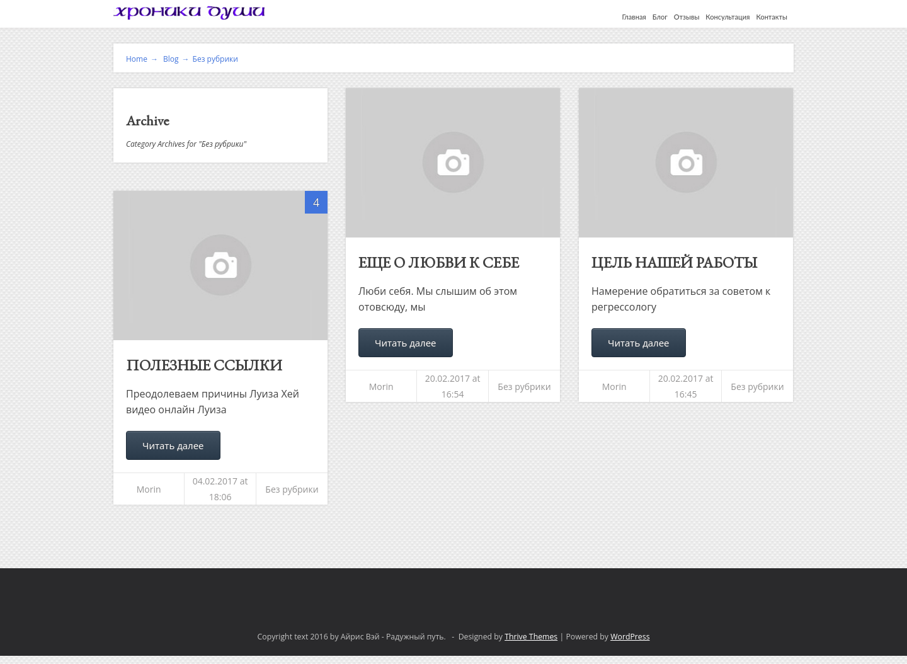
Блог (660, 17)
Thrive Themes (531, 636)
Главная (634, 17)
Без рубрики (215, 59)
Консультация (727, 17)
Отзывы (687, 17)
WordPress (629, 636)
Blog (175, 59)
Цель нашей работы (674, 262)
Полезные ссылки (204, 365)
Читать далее (405, 342)
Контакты (771, 17)
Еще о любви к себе (438, 262)
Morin (381, 386)
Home (142, 59)
